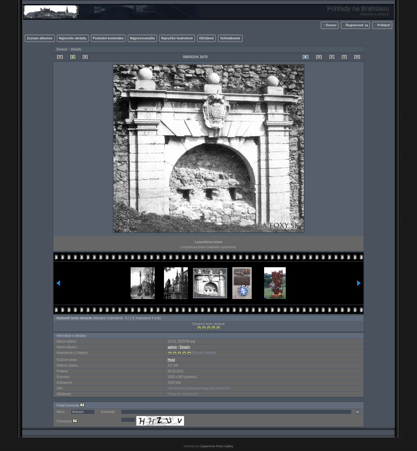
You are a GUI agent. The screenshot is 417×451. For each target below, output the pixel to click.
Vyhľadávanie (230, 38)
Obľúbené (206, 38)
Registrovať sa (357, 25)
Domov (331, 25)
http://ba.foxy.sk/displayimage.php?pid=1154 (198, 388)
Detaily (76, 49)
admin (172, 347)
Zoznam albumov (40, 38)
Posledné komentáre (108, 38)
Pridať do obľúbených (182, 394)
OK (357, 412)
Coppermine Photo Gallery (216, 446)
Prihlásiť (383, 25)
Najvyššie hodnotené (177, 38)
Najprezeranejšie (142, 38)
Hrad (171, 359)
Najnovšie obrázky (73, 38)
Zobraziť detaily (204, 353)
